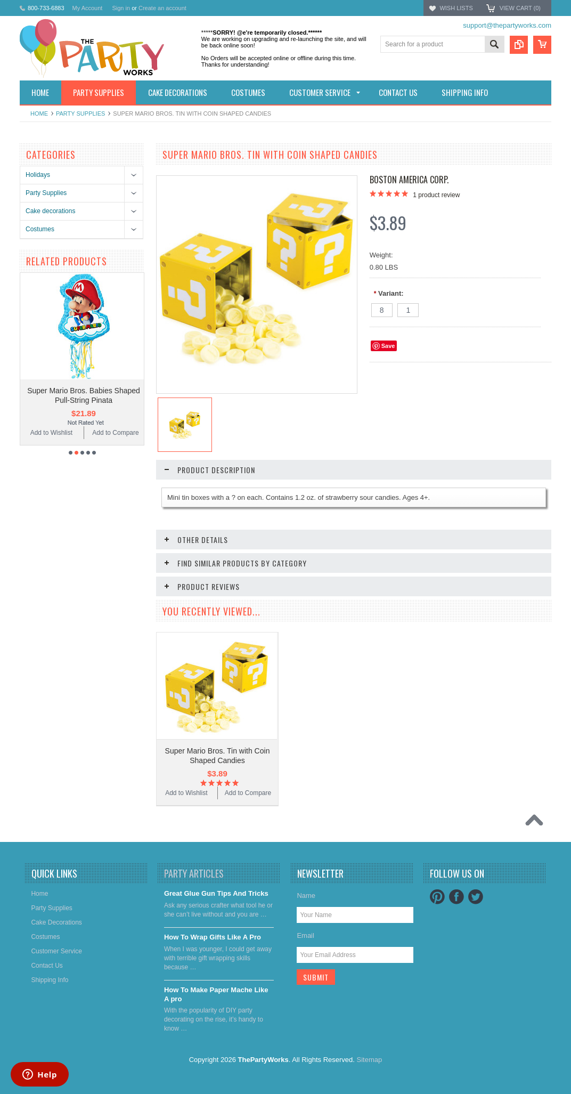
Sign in (121, 8)
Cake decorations (50, 211)
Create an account (162, 8)
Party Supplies (80, 113)
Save (388, 346)
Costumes (40, 229)
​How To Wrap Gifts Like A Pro (212, 937)
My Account (87, 8)
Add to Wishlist (51, 432)
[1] (408, 310)
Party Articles (194, 873)
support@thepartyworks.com (507, 25)
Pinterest (437, 896)
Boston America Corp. (409, 179)
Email (305, 935)
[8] (382, 310)
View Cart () (520, 8)
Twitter (475, 896)
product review (436, 195)
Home (39, 113)
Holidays (38, 175)
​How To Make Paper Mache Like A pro (216, 994)
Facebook (456, 896)
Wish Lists (455, 8)
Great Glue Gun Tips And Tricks (216, 893)
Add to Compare (115, 432)
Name (306, 895)
